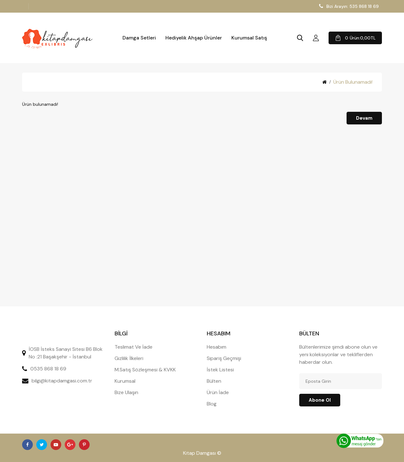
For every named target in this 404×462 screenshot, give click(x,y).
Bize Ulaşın (126, 392)
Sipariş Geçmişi (224, 358)
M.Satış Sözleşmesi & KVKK (145, 369)
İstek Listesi (220, 369)
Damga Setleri (139, 38)
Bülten (214, 381)
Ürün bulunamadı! (352, 82)
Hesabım (216, 347)
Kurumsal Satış (249, 38)
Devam (364, 118)
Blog (212, 403)
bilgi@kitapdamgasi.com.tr (62, 380)
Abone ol (320, 400)
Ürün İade (218, 392)
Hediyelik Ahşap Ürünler (193, 38)
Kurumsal (125, 381)
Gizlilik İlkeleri (129, 358)
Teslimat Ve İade (133, 347)
